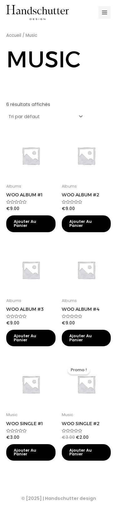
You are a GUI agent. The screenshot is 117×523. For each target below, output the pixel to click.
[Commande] (45, 116)
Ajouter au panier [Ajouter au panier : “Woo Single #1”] (25, 452)
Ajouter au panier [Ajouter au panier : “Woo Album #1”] (25, 223)
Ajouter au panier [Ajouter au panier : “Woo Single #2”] (80, 452)
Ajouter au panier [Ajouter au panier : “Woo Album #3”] (25, 338)
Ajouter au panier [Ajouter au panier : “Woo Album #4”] (80, 338)
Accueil (13, 35)
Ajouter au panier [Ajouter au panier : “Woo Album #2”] (80, 223)
